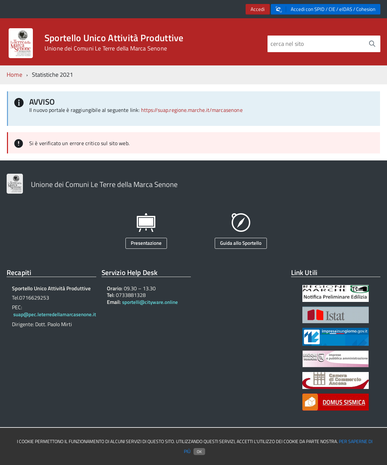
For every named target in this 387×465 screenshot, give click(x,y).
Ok (199, 451)
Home (14, 74)
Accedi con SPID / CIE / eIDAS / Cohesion (325, 9)
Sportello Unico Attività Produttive (114, 42)
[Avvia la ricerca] (372, 44)
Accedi (258, 9)
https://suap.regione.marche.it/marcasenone (192, 110)
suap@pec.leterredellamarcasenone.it (54, 314)
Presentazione (146, 243)
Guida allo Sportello (241, 243)
